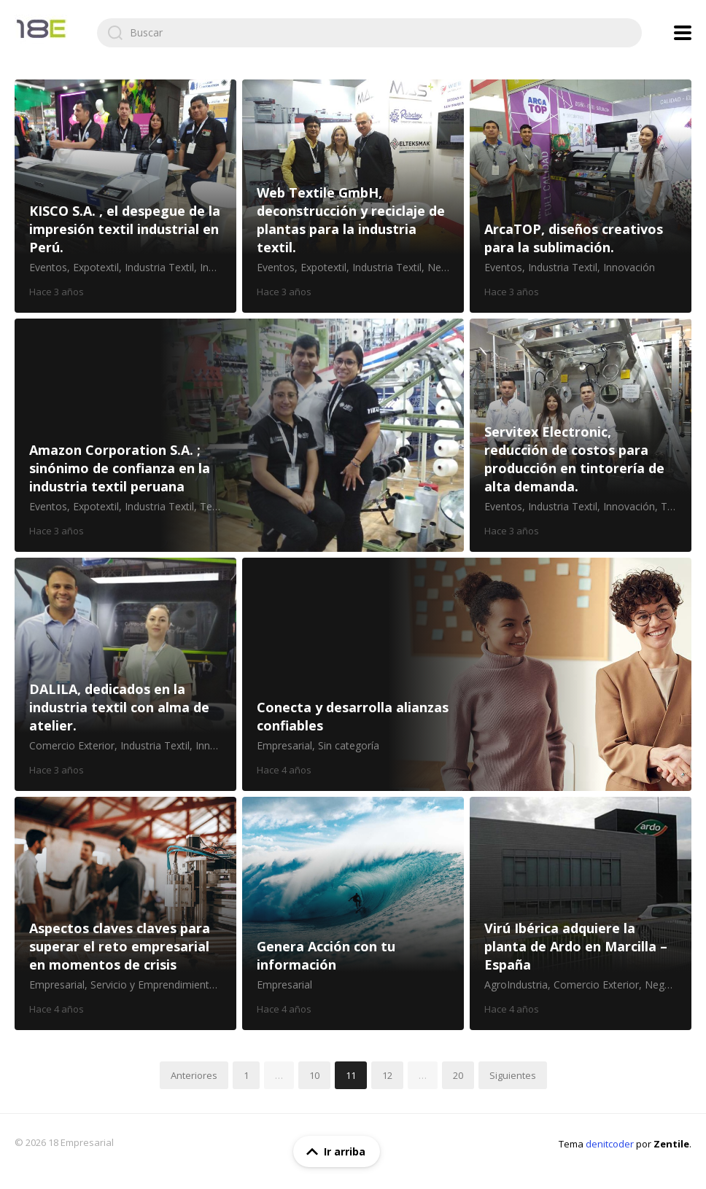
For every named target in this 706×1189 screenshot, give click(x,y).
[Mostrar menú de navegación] (682, 32)
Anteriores (194, 1075)
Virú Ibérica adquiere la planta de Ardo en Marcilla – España (580, 913)
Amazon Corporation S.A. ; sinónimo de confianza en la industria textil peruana (239, 435)
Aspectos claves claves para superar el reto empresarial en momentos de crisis (125, 913)
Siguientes (512, 1075)
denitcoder (610, 1143)
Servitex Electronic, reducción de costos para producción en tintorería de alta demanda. (580, 435)
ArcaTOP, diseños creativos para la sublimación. (580, 196)
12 (387, 1075)
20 (458, 1075)
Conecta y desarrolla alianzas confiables (466, 674)
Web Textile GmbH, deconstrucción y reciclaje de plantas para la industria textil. (353, 196)
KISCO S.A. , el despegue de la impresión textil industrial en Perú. (125, 196)
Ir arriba (332, 1151)
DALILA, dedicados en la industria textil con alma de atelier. (125, 674)
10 (314, 1075)
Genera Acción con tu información (353, 913)
